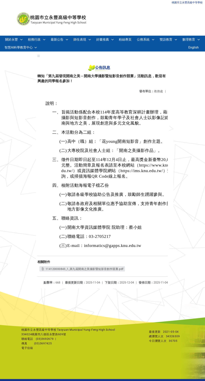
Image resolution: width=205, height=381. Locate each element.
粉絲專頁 (125, 39)
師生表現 (79, 39)
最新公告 (57, 39)
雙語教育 (166, 39)
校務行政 (34, 39)
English (193, 47)
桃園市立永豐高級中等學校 (187, 2)
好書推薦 (102, 39)
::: (38, 56)
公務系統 (143, 39)
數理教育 (188, 39)
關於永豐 (11, 39)
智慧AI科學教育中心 (19, 47)
